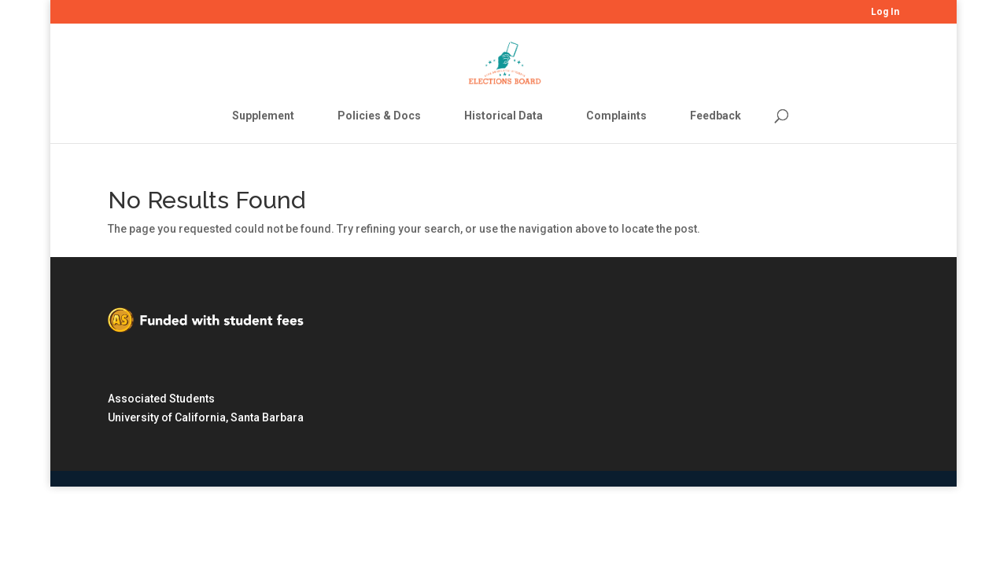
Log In (885, 12)
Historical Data (503, 115)
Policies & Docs (379, 115)
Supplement (263, 115)
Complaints (616, 115)
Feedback (715, 115)
